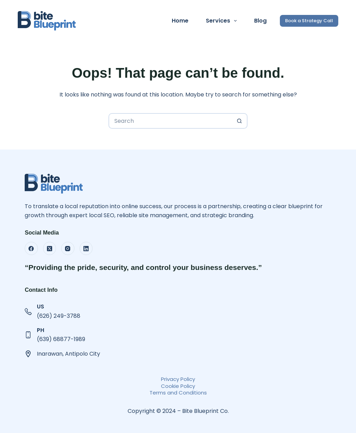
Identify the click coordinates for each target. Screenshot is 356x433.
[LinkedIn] (86, 248)
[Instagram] (67, 248)
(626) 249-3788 (58, 316)
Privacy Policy (178, 379)
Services (223, 21)
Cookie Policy (178, 386)
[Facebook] (31, 248)
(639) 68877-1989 (61, 339)
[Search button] (240, 121)
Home (180, 21)
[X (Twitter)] (49, 248)
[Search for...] (170, 121)
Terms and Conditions (178, 392)
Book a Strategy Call (309, 20)
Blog (260, 21)
